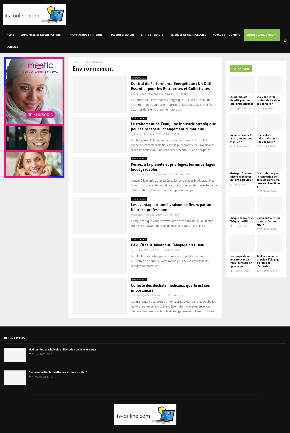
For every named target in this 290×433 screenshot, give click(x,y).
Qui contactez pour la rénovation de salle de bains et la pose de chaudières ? (268, 179)
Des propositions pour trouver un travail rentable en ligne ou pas (241, 261)
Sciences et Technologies (188, 35)
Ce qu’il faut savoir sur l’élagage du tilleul (167, 245)
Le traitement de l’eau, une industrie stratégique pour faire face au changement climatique (173, 126)
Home (10, 35)
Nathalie (139, 214)
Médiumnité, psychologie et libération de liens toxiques (62, 349)
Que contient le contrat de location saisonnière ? (268, 100)
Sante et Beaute (152, 35)
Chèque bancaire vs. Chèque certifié (242, 219)
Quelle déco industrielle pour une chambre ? (267, 138)
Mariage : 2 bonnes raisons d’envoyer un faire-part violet (241, 176)
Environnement (139, 77)
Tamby (138, 250)
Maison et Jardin (122, 35)
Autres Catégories (260, 35)
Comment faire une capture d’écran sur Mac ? (269, 221)
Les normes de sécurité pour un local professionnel (241, 100)
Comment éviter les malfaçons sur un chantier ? (241, 138)
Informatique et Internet (86, 35)
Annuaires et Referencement (41, 35)
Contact (12, 47)
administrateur (142, 174)
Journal (138, 134)
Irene (137, 295)
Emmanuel (140, 93)
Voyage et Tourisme (226, 35)
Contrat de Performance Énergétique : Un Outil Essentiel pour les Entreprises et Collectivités (171, 86)
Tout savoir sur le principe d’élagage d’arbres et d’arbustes (268, 261)
